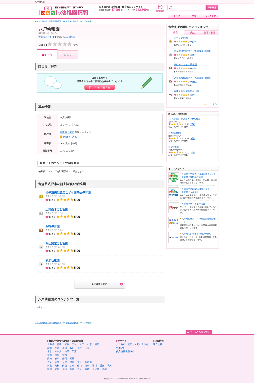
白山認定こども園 (57, 243)
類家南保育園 (174, 133)
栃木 (64, 355)
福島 (97, 344)
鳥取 (49, 365)
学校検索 (212, 7)
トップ (177, 16)
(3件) (194, 68)
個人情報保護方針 (125, 351)
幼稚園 (72, 37)
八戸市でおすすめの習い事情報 (196, 234)
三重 (72, 358)
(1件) (192, 152)
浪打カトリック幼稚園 (185, 64)
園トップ (47, 54)
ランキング (210, 16)
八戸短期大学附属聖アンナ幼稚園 (184, 119)
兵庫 (57, 362)
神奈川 (58, 351)
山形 (89, 344)
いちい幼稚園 (181, 38)
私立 (65, 37)
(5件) (194, 42)
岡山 (64, 365)
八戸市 (48, 37)
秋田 (82, 344)
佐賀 (57, 369)
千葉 (74, 351)
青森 (59, 344)
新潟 (49, 348)
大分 (79, 369)
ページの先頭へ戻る (199, 332)
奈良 (79, 362)
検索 (194, 16)
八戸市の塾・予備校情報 (193, 204)
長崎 (64, 369)
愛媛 (102, 365)
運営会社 (157, 344)
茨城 (49, 355)
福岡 (49, 369)
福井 (79, 348)
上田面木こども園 (57, 209)
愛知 (49, 358)
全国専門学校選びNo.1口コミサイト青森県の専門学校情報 (199, 175)
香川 (94, 365)
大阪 (49, 362)
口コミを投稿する (99, 87)
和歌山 (88, 362)
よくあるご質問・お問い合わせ (132, 344)
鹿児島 (95, 369)
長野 (57, 348)
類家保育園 (173, 147)
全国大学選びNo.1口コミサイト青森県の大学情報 (196, 190)
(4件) (194, 55)
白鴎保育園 (53, 226)
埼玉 (67, 351)
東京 (49, 351)
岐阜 (57, 358)
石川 (72, 348)
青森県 (41, 37)
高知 (109, 365)
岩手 (67, 344)
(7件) (192, 124)
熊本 (72, 369)
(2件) (194, 95)
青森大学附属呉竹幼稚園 (186, 91)
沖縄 (104, 369)
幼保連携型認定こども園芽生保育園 (68, 192)
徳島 (87, 365)
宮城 (74, 344)
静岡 (64, 358)
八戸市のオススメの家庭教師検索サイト (199, 220)
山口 (79, 365)
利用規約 (120, 348)
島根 (57, 365)
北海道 (50, 344)
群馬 (57, 355)
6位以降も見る (99, 284)
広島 (72, 365)
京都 (64, 362)
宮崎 (87, 369)
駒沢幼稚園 (53, 260)
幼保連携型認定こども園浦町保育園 (192, 78)
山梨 (87, 348)
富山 (64, 348)
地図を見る (70, 136)
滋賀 (72, 362)
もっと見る (211, 104)
